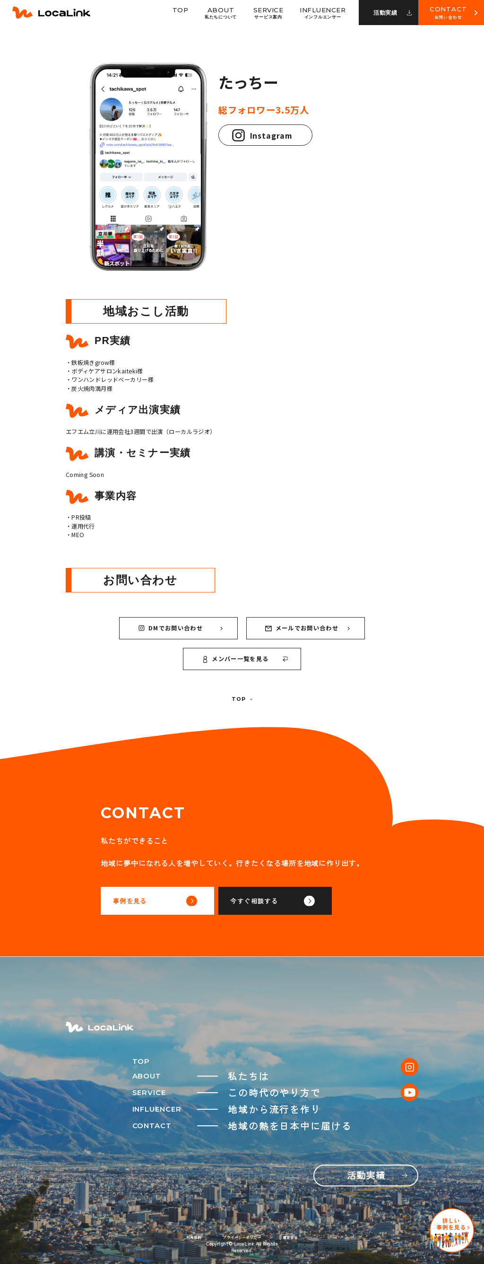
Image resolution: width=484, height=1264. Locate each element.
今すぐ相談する (272, 900)
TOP (242, 699)
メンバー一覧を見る (245, 658)
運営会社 (289, 1237)
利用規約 (193, 1237)
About (221, 13)
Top (181, 10)
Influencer (323, 13)
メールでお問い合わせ (307, 628)
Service (268, 13)
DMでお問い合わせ (180, 628)
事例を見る (155, 900)
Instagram (262, 135)
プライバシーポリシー (241, 1237)
